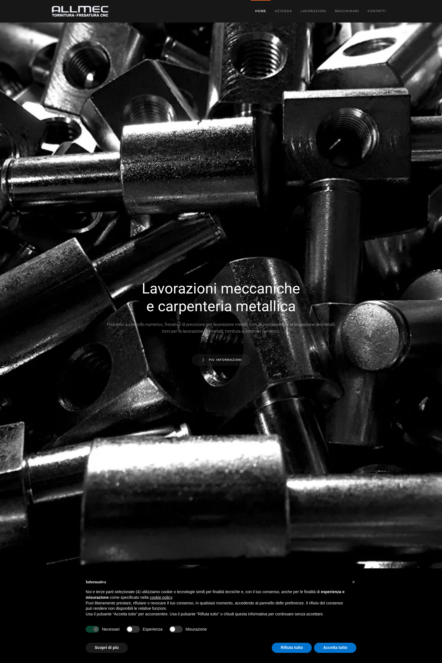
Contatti (377, 11)
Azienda (283, 11)
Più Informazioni (221, 360)
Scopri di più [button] (107, 647)
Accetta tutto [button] (335, 647)
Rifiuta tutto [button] (292, 647)
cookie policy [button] (161, 597)
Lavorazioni (313, 11)
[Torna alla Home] (81, 11)
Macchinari (347, 11)
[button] (353, 581)
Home (260, 11)
